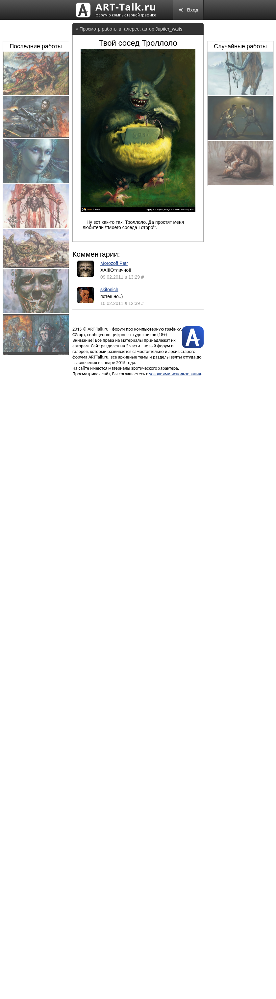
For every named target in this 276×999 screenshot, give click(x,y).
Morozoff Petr (114, 263)
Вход (188, 9)
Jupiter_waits (169, 29)
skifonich (109, 289)
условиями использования (175, 374)
